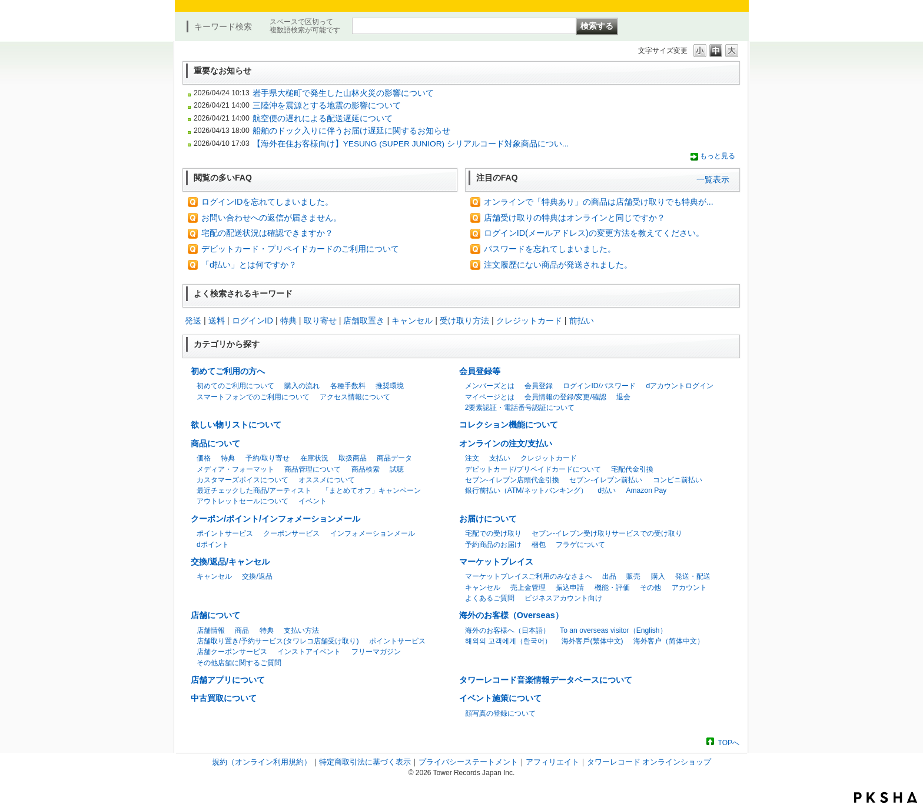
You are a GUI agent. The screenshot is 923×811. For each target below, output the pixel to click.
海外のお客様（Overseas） (511, 615)
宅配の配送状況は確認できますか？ (267, 233)
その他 (650, 587)
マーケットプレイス (496, 561)
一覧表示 (712, 179)
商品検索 (365, 469)
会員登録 (538, 386)
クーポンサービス (291, 533)
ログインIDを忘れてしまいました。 (267, 201)
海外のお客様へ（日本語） (507, 630)
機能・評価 (612, 587)
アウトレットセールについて (242, 501)
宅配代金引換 (632, 469)
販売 (633, 576)
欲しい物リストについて (236, 424)
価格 (204, 458)
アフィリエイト (552, 761)
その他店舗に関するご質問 (239, 663)
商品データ (394, 458)
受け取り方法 (464, 320)
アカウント (689, 587)
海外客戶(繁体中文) (592, 641)
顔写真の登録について (500, 713)
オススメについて (326, 480)
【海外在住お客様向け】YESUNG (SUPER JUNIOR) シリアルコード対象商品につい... (411, 143)
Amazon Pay (646, 490)
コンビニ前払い (677, 480)
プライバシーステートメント (468, 761)
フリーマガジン (376, 652)
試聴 (397, 469)
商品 (242, 630)
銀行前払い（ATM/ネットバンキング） (526, 490)
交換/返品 (257, 576)
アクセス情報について (355, 397)
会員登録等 (479, 371)
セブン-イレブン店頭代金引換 (512, 480)
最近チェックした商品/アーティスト (254, 490)
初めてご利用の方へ (228, 371)
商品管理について (312, 469)
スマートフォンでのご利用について (253, 397)
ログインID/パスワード (599, 386)
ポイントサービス (225, 533)
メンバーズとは (489, 386)
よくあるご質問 (489, 598)
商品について (215, 443)
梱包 (539, 544)
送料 (216, 320)
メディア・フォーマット (235, 469)
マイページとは (489, 397)
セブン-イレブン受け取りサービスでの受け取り (607, 533)
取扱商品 (352, 458)
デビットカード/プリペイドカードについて (533, 469)
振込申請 (570, 587)
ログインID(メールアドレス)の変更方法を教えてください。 (594, 233)
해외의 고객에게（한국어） (508, 641)
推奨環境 (390, 386)
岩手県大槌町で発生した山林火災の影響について (343, 93)
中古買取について (224, 698)
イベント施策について (500, 698)
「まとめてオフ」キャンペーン (371, 490)
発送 (193, 320)
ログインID (252, 320)
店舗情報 (211, 630)
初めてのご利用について (235, 386)
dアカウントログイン (679, 386)
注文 (472, 458)
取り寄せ (320, 320)
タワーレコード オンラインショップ (649, 761)
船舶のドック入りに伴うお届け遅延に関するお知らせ (351, 130)
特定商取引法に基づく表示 (365, 761)
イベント (312, 501)
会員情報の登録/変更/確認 (565, 397)
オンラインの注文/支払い (505, 443)
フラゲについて (580, 544)
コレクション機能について (508, 424)
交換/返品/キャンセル (230, 561)
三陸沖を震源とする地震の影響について (327, 105)
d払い (606, 490)
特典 (288, 320)
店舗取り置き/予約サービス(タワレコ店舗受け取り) (277, 641)
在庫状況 (314, 458)
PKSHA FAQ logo (885, 797)
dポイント (213, 544)
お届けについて (488, 518)
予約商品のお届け (493, 544)
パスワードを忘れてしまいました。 (550, 248)
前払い (581, 320)
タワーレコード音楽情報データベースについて (545, 680)
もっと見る (717, 156)
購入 (658, 576)
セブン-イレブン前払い (605, 480)
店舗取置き (363, 320)
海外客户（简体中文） (668, 641)
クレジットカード (529, 320)
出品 (609, 576)
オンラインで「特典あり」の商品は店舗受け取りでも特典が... (598, 201)
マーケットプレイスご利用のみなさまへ (528, 576)
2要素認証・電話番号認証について (520, 407)
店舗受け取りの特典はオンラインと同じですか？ (574, 217)
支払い (499, 458)
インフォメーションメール (372, 533)
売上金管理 (528, 587)
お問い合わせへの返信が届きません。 (271, 217)
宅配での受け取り (493, 533)
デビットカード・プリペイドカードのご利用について (300, 248)
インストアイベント (309, 652)
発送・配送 (692, 576)
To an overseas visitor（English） (613, 630)
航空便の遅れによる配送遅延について (323, 118)
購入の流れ (302, 386)
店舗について (215, 615)
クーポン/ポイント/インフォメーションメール (275, 518)
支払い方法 (301, 630)
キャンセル (412, 320)
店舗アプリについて (228, 680)
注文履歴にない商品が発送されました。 (558, 264)
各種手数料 (348, 386)
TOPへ (728, 742)
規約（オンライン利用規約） (261, 761)
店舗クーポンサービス (232, 652)
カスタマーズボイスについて (242, 480)
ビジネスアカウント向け (563, 598)
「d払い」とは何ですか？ (249, 264)
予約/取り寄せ (267, 458)
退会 (623, 397)
